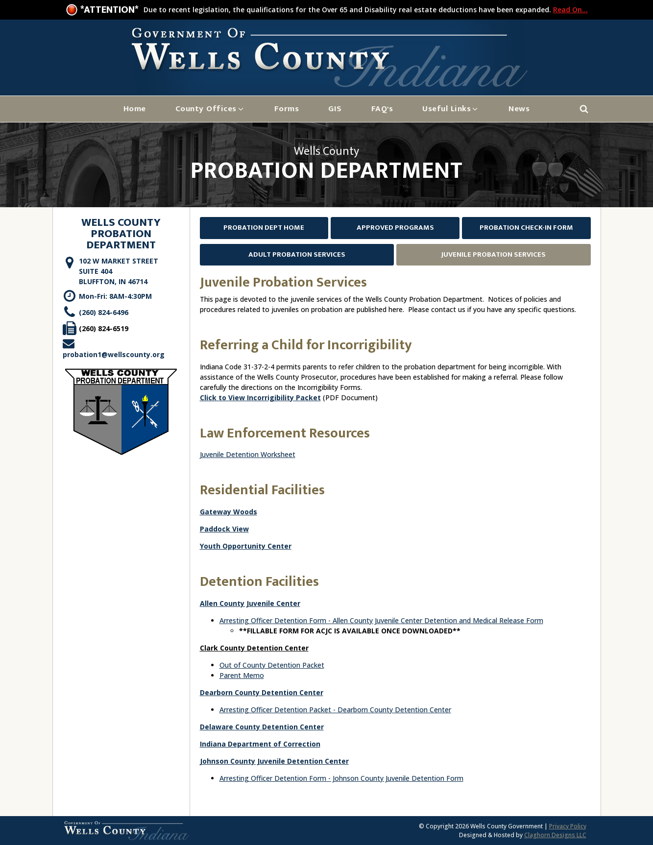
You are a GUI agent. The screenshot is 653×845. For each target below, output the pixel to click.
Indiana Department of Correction (260, 743)
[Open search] (584, 109)
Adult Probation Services (296, 254)
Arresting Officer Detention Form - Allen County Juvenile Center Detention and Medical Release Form (381, 620)
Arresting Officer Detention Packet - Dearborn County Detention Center (335, 709)
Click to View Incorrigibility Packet (260, 397)
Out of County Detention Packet (271, 665)
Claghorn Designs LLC (555, 835)
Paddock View (224, 528)
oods (248, 511)
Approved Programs (395, 227)
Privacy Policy (567, 826)
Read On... (570, 9)
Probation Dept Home (263, 227)
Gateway (215, 511)
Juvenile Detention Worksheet (247, 454)
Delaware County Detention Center (262, 726)
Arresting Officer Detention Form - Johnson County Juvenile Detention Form (341, 778)
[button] (210, 109)
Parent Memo (241, 675)
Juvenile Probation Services (493, 254)
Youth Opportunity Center (245, 546)
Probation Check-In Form (526, 227)
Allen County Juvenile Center (250, 603)
